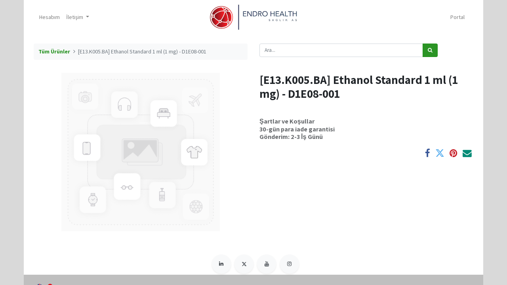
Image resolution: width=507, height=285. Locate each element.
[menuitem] (49, 17)
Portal (457, 17)
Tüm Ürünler (54, 51)
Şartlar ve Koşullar (286, 121)
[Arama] (430, 50)
